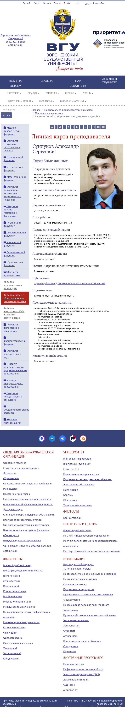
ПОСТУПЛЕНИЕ (15, 80)
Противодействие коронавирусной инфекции (89, 573)
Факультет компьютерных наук (12, 354)
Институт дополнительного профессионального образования (15, 368)
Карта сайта (98, 3)
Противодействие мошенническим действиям (89, 615)
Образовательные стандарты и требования (27, 483)
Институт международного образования (13, 383)
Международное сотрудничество (22, 540)
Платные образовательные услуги (22, 519)
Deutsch (47, 3)
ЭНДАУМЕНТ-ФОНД (78, 85)
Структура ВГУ (71, 469)
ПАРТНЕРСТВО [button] (46, 101)
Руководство (10, 488)
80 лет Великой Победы (77, 568)
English (37, 3)
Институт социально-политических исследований (91, 551)
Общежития (70, 500)
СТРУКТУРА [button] (33, 93)
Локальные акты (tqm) (75, 679)
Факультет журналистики (49, 113)
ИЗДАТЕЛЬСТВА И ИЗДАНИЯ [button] (20, 101)
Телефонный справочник (77, 505)
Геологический (11, 575)
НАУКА (78, 80)
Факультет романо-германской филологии (11, 211)
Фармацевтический (14, 627)
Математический (12, 596)
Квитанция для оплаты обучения (82, 641)
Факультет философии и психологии (11, 328)
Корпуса (68, 494)
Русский (26, 3)
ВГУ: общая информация (77, 458)
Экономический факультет (14, 254)
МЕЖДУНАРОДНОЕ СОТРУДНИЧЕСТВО (109, 80)
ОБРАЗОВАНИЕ (47, 80)
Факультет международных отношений (13, 396)
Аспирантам (70, 635)
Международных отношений (19, 606)
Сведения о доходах (75, 584)
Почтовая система (73, 664)
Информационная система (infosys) (83, 669)
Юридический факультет (13, 263)
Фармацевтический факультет (15, 341)
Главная (36, 109)
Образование (11, 478)
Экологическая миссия (76, 620)
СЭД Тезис (69, 684)
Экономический (12, 653)
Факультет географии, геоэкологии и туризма (12, 145)
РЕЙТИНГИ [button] (88, 93)
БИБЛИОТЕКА (15, 85)
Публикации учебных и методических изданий (81, 283)
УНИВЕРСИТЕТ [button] (14, 93)
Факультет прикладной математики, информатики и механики (12, 193)
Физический (10, 632)
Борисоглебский (72, 517)
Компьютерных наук (14, 591)
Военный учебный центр (12, 421)
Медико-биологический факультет (12, 131)
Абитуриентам (71, 625)
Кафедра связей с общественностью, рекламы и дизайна (15, 298)
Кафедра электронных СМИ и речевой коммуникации (14, 312)
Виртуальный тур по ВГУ (77, 463)
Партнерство (70, 489)
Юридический (11, 658)
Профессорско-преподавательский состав (68, 109)
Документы (9, 473)
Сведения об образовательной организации (16, 41)
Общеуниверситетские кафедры (16, 409)
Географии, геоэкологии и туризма (22, 570)
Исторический (11, 586)
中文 (78, 3)
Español (67, 3)
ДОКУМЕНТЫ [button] (52, 93)
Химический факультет (12, 244)
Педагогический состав (16, 493)
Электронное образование (78, 484)
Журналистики (11, 580)
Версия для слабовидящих (15, 35)
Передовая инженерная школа (81, 474)
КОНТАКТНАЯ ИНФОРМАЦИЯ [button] (73, 101)
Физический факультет (12, 224)
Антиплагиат (70, 689)
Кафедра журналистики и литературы (13, 285)
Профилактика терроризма (78, 589)
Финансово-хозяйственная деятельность (26, 524)
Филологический (13, 637)
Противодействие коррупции (80, 579)
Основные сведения (14, 462)
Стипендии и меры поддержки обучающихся (29, 514)
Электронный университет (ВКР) (81, 674)
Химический (10, 648)
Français (57, 3)
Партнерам (69, 651)
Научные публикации (45, 283)
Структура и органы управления (21, 468)
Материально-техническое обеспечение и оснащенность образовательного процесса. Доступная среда (28, 504)
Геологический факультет (13, 158)
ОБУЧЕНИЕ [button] (70, 93)
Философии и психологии (18, 643)
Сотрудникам (70, 646)
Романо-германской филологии (21, 622)
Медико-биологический (17, 601)
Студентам (69, 630)
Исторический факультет (13, 168)
